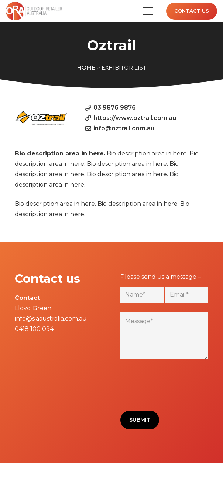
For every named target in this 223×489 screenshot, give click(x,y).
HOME (86, 67)
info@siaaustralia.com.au (51, 318)
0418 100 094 (34, 328)
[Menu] (148, 11)
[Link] (34, 11)
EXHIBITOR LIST (124, 67)
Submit (139, 419)
